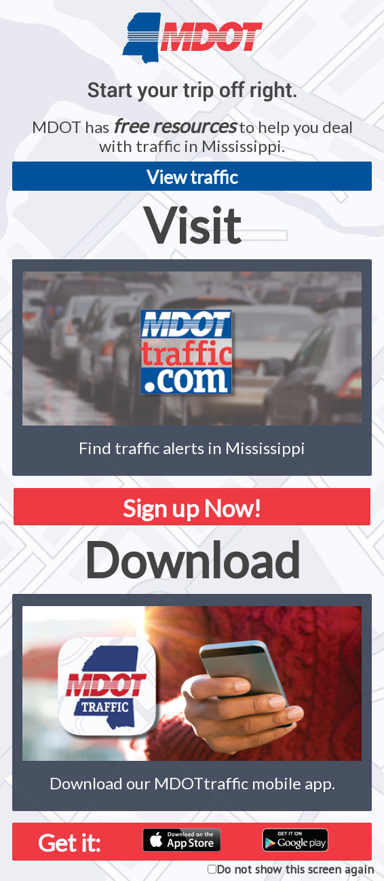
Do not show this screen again (295, 869)
